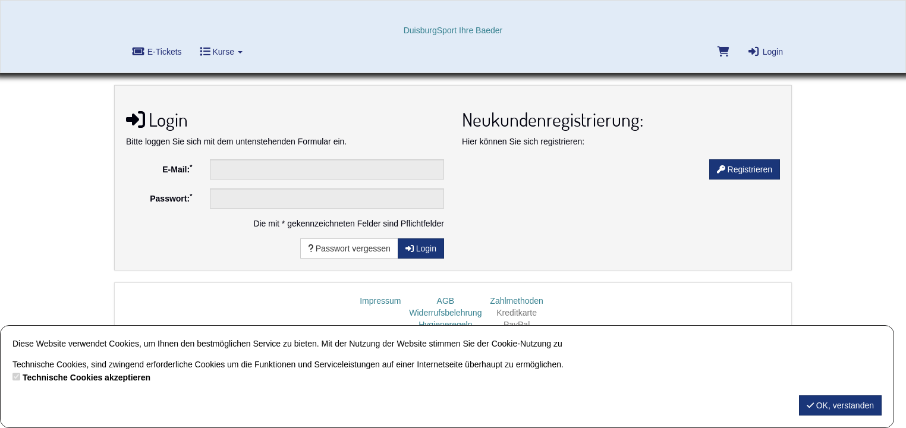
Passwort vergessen (349, 248)
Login (765, 51)
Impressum (380, 301)
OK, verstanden (840, 405)
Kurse (221, 51)
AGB (446, 301)
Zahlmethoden (516, 301)
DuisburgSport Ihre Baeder (453, 30)
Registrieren (744, 169)
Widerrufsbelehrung (445, 312)
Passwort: (171, 198)
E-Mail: (177, 168)
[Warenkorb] (722, 54)
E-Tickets (157, 51)
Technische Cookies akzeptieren (86, 377)
